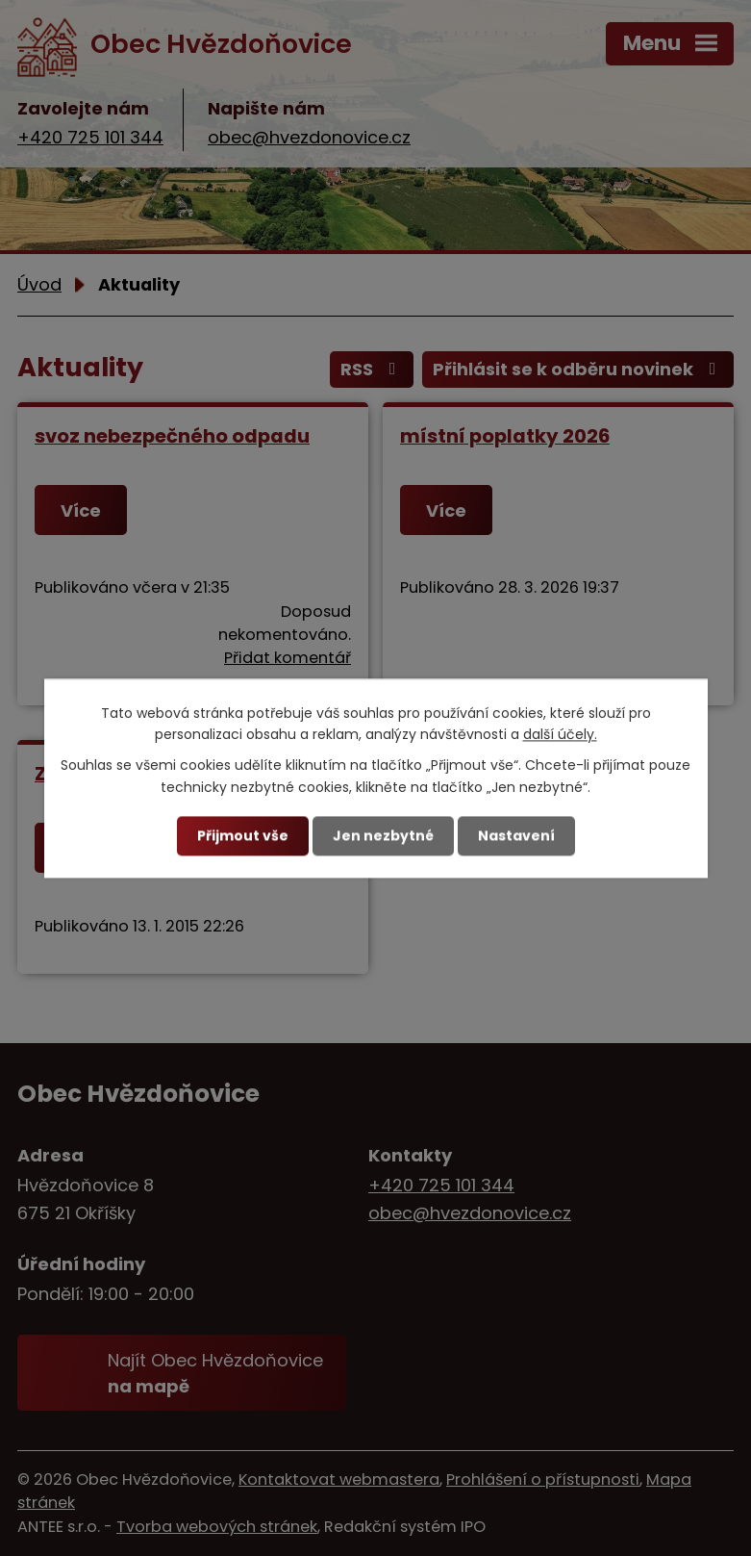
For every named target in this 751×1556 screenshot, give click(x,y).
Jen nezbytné (383, 835)
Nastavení (516, 835)
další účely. (560, 734)
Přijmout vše (242, 835)
